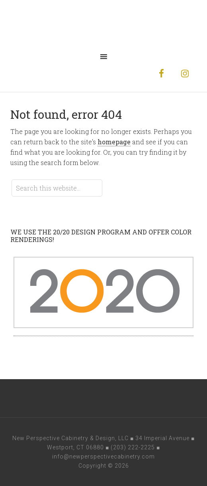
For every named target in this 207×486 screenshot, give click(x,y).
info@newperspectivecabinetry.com (103, 456)
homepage (114, 142)
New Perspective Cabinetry (103, 24)
